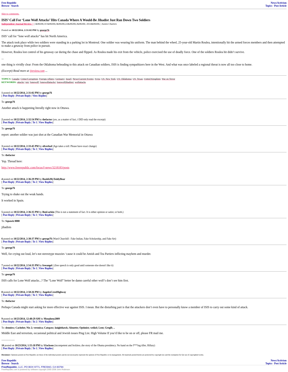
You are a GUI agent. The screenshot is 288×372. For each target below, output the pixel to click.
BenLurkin (48, 212)
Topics (268, 5)
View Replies (39, 95)
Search (15, 5)
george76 (47, 92)
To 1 (35, 122)
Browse (5, 5)
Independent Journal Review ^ (17, 23)
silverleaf (47, 146)
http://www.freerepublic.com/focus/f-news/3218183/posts (35, 167)
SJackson (49, 345)
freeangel (47, 265)
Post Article (280, 5)
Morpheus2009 (52, 318)
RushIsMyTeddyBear (53, 179)
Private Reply (23, 95)
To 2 (35, 182)
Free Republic (9, 2)
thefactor (47, 119)
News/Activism (279, 2)
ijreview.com (37, 70)
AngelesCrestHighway (54, 292)
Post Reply (8, 95)
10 (2, 345)
